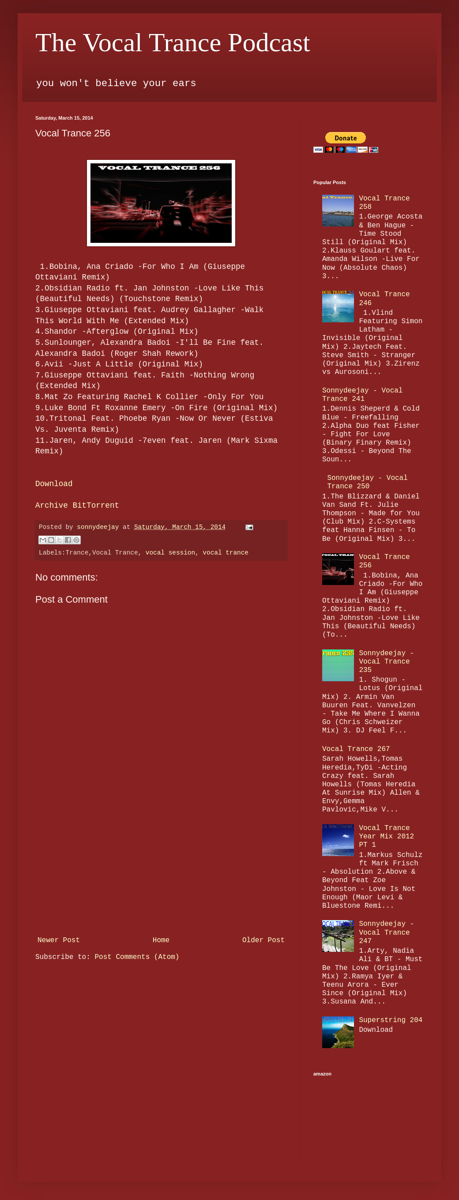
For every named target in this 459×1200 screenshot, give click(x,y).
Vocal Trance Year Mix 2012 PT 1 (386, 836)
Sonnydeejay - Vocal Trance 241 (362, 395)
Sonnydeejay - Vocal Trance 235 (386, 661)
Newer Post (59, 940)
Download (53, 483)
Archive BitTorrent (77, 505)
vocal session (170, 552)
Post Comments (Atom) (136, 957)
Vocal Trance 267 (356, 749)
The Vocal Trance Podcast (172, 42)
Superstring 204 (390, 1020)
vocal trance (225, 552)
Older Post (263, 940)
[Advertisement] (161, 866)
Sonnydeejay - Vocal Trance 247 (386, 932)
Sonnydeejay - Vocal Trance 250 (367, 482)
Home (161, 940)
